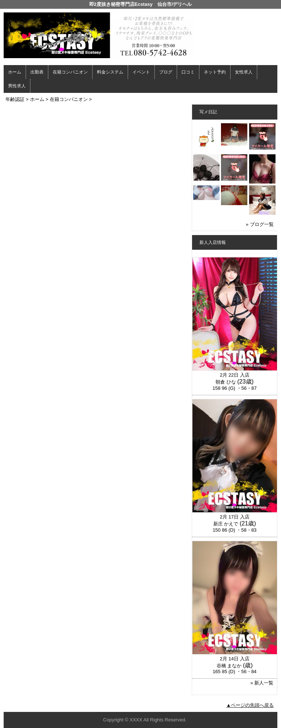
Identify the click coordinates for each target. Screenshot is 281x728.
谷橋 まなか (229, 665)
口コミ (188, 72)
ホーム (14, 72)
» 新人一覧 (261, 683)
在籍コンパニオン (70, 72)
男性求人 (17, 85)
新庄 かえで (226, 524)
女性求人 (243, 72)
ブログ (165, 72)
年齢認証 (15, 99)
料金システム (110, 72)
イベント (141, 72)
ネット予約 (215, 72)
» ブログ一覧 (260, 224)
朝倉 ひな (226, 382)
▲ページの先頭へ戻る (250, 705)
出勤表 (37, 72)
